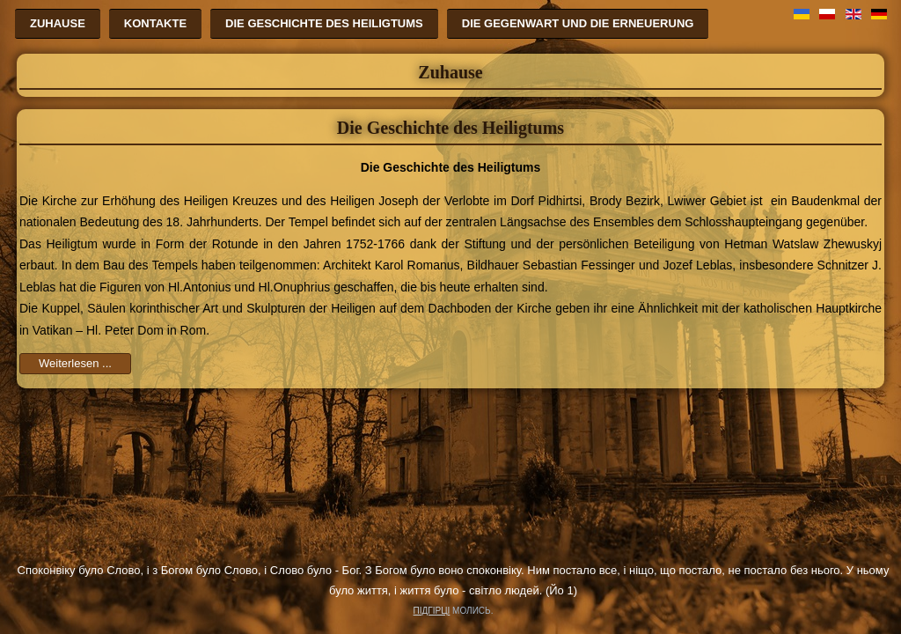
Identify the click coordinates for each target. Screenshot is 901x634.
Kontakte (155, 23)
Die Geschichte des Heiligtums (324, 23)
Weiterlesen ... (75, 363)
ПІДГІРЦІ (432, 611)
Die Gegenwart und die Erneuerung (578, 23)
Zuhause (57, 23)
